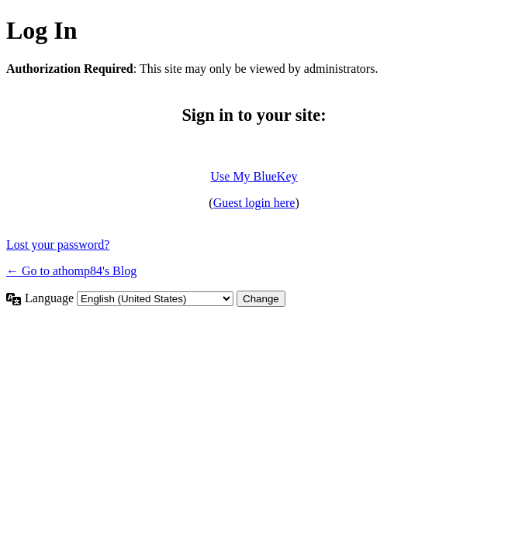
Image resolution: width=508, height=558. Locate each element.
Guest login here (254, 202)
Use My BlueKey (254, 176)
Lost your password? (57, 244)
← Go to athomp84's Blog (71, 270)
